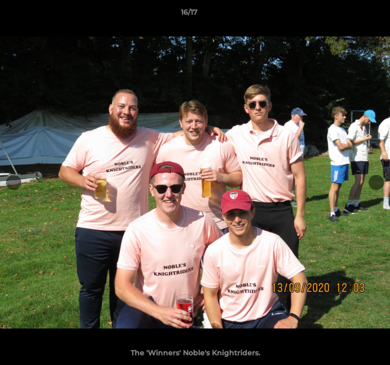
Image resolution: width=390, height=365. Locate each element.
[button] (353, 14)
